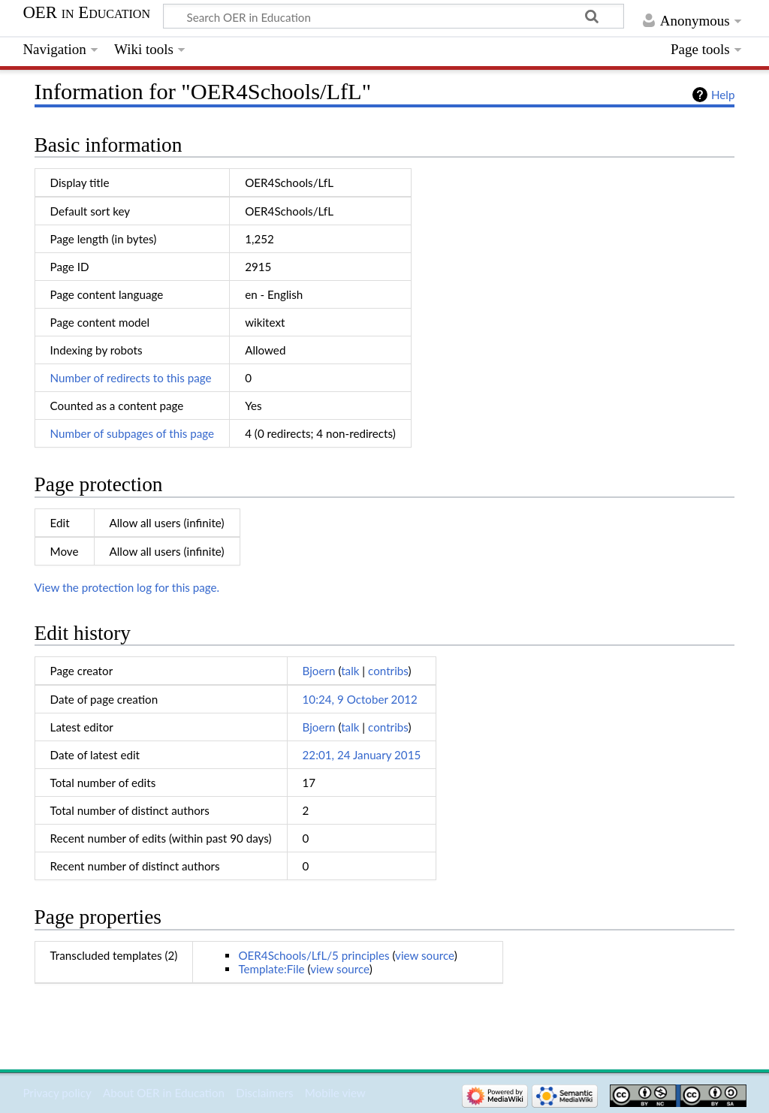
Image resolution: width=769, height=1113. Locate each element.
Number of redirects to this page (131, 378)
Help (722, 94)
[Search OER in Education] (393, 17)
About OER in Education (164, 1092)
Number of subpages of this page (132, 433)
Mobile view (335, 1092)
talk (350, 670)
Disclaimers (264, 1092)
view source (424, 955)
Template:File (271, 969)
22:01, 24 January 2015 (362, 755)
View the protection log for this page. (127, 587)
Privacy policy (57, 1092)
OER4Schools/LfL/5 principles (313, 955)
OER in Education (86, 13)
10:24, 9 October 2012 (360, 699)
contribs (388, 670)
